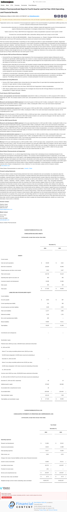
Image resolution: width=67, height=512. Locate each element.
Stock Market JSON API (40, 502)
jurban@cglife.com (4, 219)
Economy (17, 5)
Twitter (30, 168)
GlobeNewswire (34, 16)
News (7, 5)
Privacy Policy (42, 510)
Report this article (7, 497)
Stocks (2, 5)
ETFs (12, 5)
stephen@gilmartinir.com (6, 209)
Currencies (24, 5)
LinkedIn (26, 168)
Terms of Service (53, 510)
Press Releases (32, 5)
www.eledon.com (5, 165)
